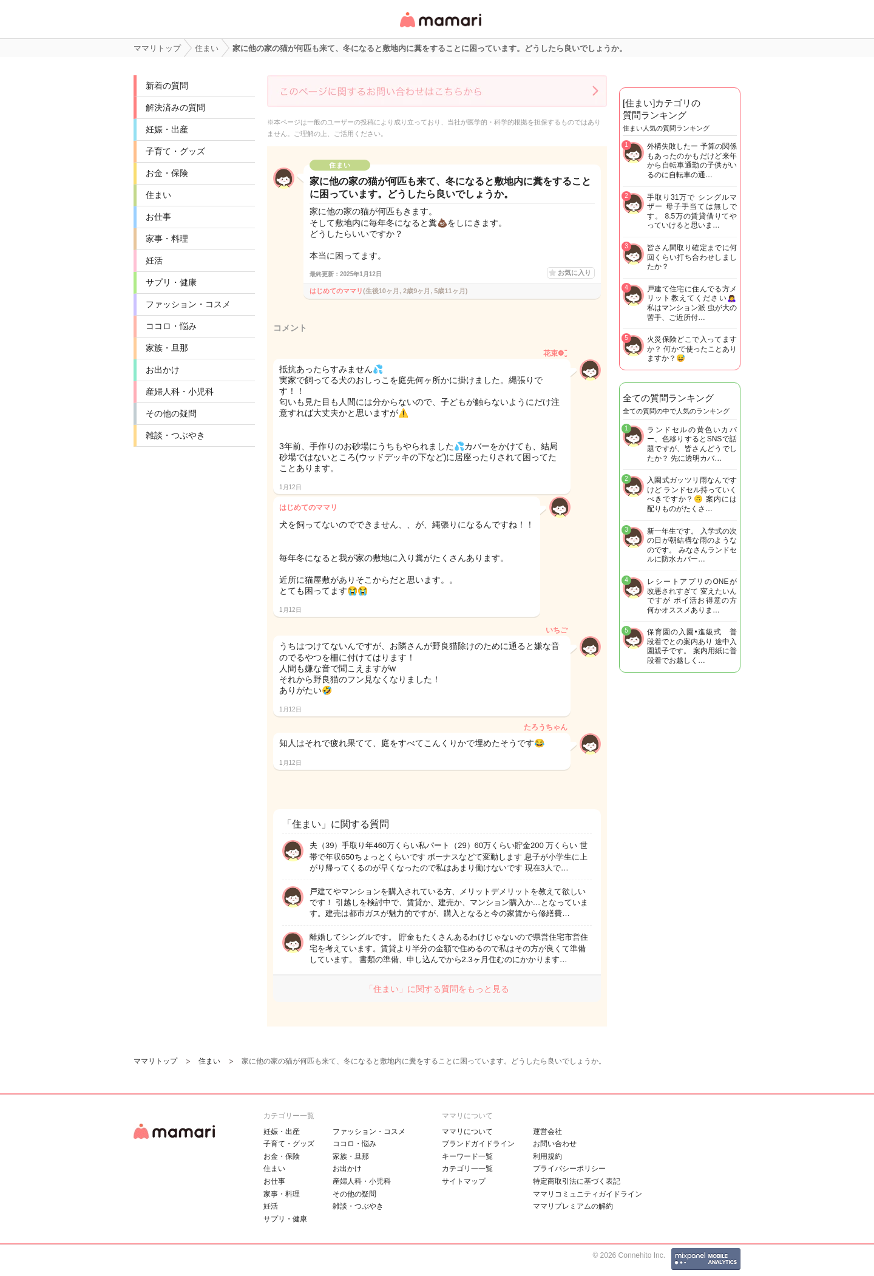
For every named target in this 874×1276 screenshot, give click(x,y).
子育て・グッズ (175, 151)
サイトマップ (464, 1181)
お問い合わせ (555, 1143)
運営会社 (547, 1131)
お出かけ (163, 370)
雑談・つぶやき (175, 435)
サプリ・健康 (171, 282)
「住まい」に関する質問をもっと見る (437, 989)
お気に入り (574, 272)
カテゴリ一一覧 (467, 1168)
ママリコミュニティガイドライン (587, 1194)
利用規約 (547, 1156)
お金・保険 (167, 173)
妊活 (154, 260)
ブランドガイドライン (478, 1143)
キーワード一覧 (467, 1156)
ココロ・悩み (171, 326)
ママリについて (467, 1131)
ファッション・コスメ (188, 304)
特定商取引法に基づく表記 (576, 1181)
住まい (158, 195)
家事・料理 (167, 238)
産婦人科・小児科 (180, 391)
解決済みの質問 (175, 107)
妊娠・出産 (167, 129)
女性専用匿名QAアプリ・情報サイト (440, 28)
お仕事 (158, 217)
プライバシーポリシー (569, 1168)
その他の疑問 (171, 413)
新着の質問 (167, 85)
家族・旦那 (167, 348)
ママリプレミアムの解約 (573, 1206)
